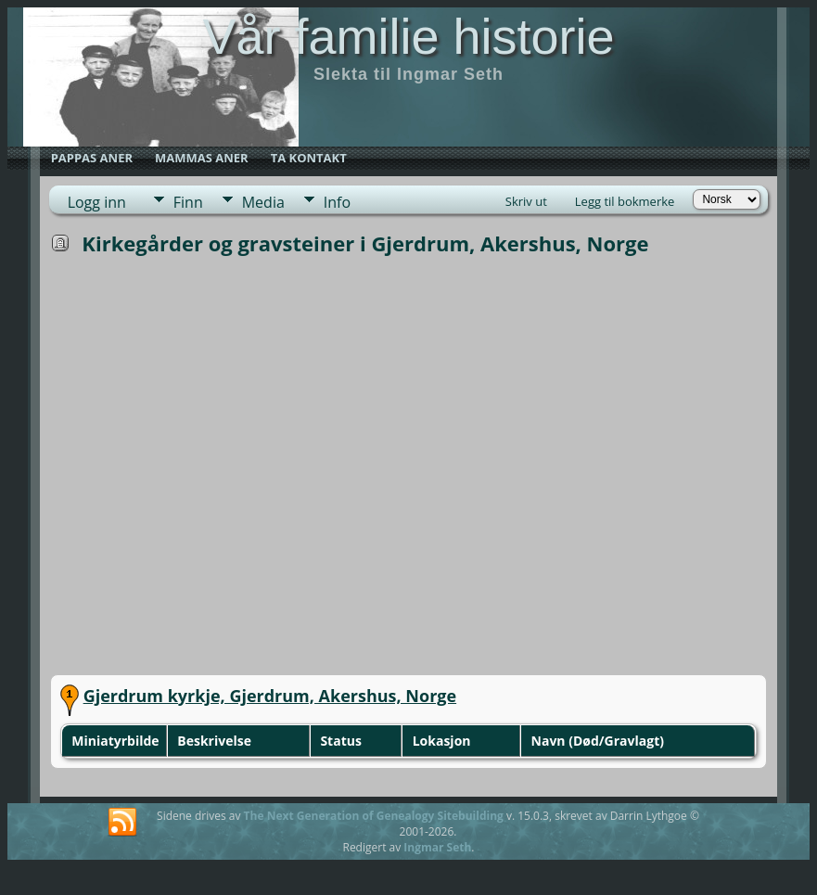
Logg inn (97, 202)
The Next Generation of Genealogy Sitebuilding (374, 816)
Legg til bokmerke (625, 201)
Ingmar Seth (437, 847)
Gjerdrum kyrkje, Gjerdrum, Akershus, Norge (269, 695)
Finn (188, 202)
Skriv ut (526, 201)
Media (263, 202)
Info (337, 202)
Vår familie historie (408, 36)
